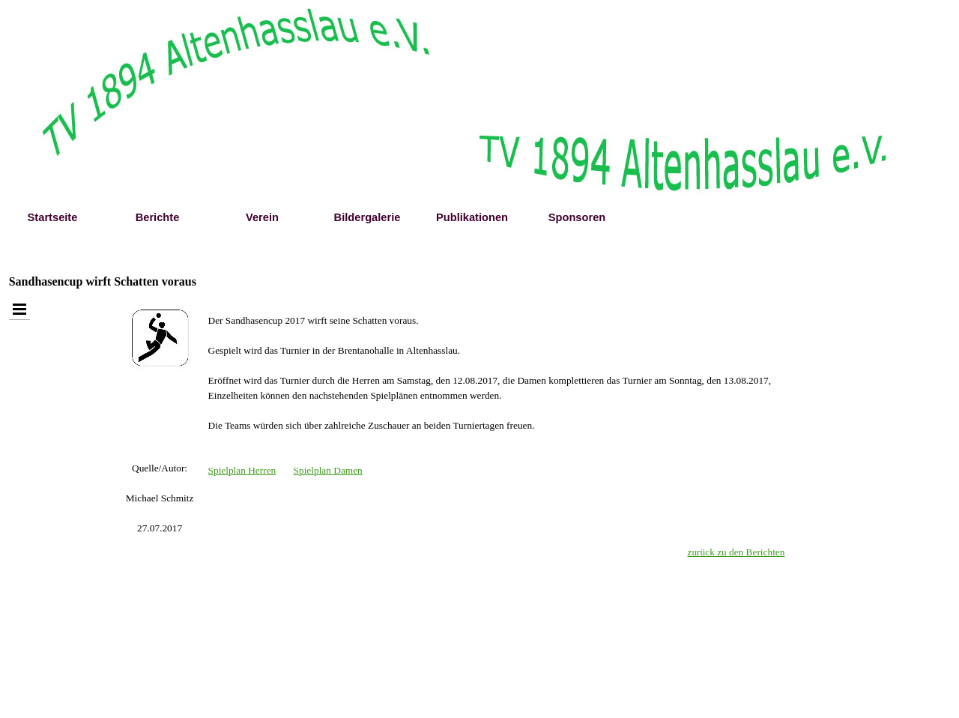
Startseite (53, 217)
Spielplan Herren (242, 470)
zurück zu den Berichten (736, 552)
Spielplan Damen (328, 470)
